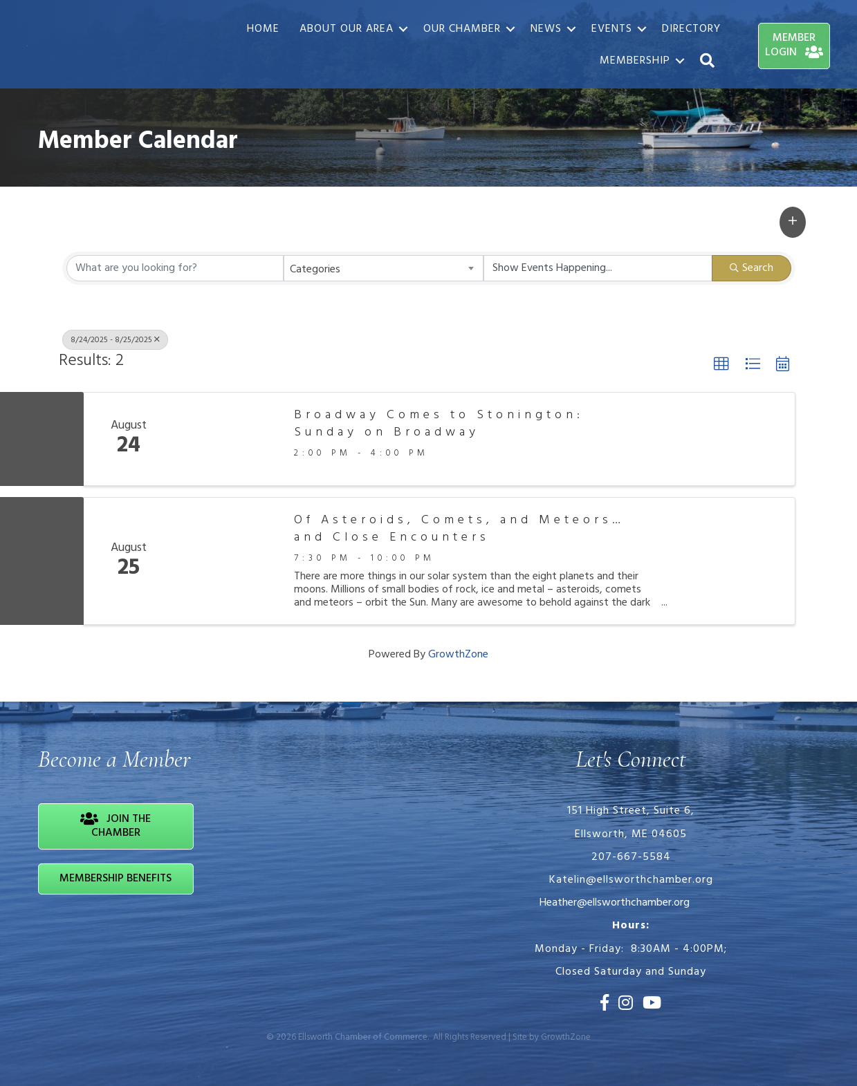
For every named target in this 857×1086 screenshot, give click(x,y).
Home (262, 29)
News (545, 29)
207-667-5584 (631, 857)
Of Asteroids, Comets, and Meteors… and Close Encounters (459, 529)
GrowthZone (458, 655)
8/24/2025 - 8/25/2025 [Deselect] (115, 340)
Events (611, 29)
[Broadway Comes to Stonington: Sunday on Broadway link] (227, 439)
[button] (793, 222)
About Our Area (346, 29)
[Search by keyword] (175, 268)
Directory (690, 29)
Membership (634, 62)
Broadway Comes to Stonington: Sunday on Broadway (439, 423)
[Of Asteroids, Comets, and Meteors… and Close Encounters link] (227, 561)
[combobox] (383, 268)
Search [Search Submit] (751, 268)
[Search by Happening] (597, 268)
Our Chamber (461, 29)
